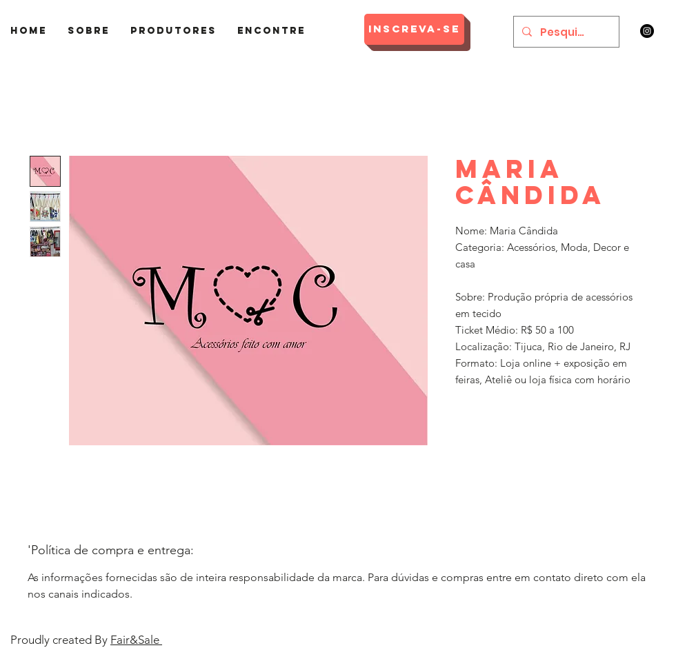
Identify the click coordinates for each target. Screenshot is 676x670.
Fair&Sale (136, 640)
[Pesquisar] (565, 32)
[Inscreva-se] (414, 29)
